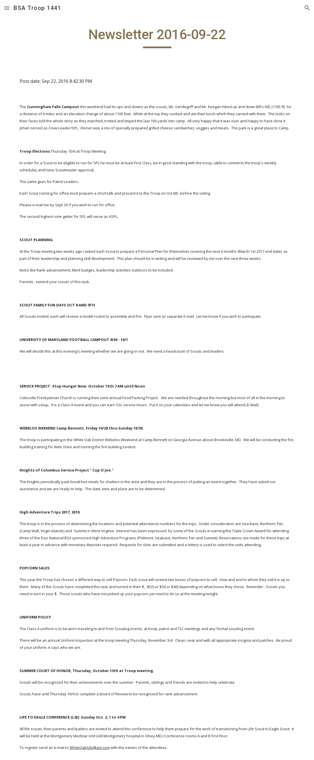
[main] (157, 37)
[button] (7, 8)
